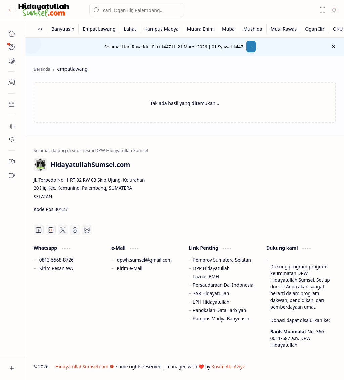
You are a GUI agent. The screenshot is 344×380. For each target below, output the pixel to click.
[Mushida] (253, 28)
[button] (12, 10)
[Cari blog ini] (137, 10)
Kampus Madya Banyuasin (221, 318)
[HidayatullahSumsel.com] (43, 10)
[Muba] (228, 28)
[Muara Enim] (200, 28)
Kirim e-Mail (129, 268)
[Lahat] (130, 28)
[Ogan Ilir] (315, 28)
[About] (11, 126)
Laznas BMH (206, 276)
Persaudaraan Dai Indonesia (223, 285)
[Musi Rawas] (284, 28)
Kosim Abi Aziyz (228, 366)
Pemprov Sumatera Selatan (222, 259)
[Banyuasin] (63, 28)
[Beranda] (11, 33)
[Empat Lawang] (99, 28)
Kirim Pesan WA (56, 268)
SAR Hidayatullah (211, 293)
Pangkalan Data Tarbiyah (219, 310)
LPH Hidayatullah (211, 302)
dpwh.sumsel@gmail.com (144, 259)
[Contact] (11, 104)
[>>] (40, 28)
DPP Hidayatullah (211, 268)
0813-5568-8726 (56, 259)
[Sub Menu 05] (11, 161)
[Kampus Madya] (161, 28)
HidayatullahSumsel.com (84, 366)
